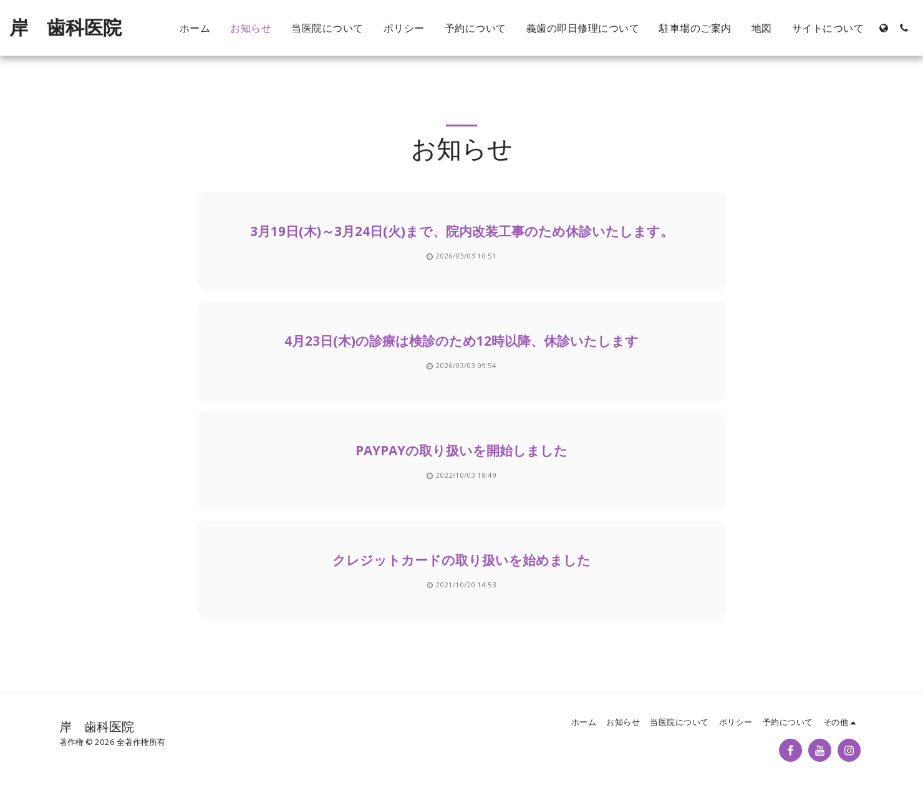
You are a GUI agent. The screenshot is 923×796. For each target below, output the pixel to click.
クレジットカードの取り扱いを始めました (461, 560)
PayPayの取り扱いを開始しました (461, 450)
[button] (903, 28)
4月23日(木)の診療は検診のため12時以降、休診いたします (461, 340)
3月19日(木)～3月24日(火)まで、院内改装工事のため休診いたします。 (462, 231)
